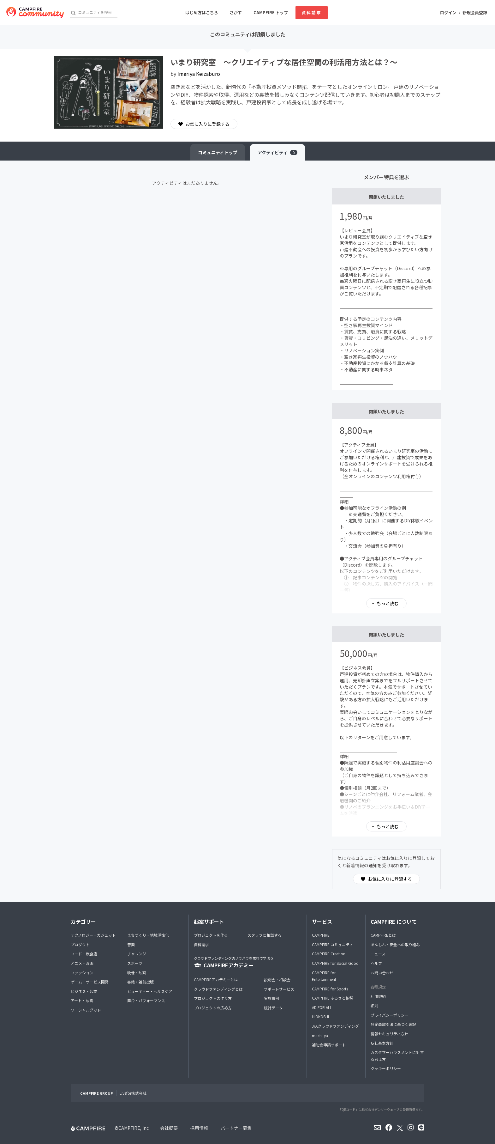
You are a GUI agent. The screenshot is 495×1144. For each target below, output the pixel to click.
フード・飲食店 (84, 953)
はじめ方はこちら (201, 12)
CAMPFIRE (321, 935)
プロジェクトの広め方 (213, 1007)
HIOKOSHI (320, 1016)
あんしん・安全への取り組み (395, 944)
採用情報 (199, 1128)
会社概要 (169, 1128)
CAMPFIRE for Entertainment (324, 976)
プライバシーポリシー (390, 1015)
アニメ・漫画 (82, 963)
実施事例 (271, 998)
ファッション (82, 972)
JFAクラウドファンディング (335, 1026)
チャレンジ (136, 953)
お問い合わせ (382, 972)
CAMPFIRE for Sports (330, 988)
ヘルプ (376, 963)
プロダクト (80, 944)
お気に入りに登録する (204, 124)
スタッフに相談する (265, 935)
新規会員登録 (474, 12)
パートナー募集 (236, 1128)
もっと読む (388, 603)
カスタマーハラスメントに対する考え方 (397, 1056)
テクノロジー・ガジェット (93, 935)
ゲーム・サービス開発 (90, 981)
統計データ (273, 1007)
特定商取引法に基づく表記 (393, 1024)
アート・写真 (82, 1000)
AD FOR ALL (322, 1007)
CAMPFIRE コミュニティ (332, 944)
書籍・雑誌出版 (140, 981)
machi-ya (320, 1035)
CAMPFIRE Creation (328, 953)
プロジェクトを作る (211, 935)
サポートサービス (279, 989)
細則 (374, 1005)
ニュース (378, 953)
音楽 (131, 944)
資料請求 (311, 12)
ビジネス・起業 (84, 991)
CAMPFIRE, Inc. (134, 1128)
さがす (236, 12)
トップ (217, 152)
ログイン (448, 12)
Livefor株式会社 (133, 1093)
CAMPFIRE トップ (270, 12)
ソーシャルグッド (86, 1010)
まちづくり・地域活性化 (148, 935)
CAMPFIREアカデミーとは (216, 979)
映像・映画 (136, 972)
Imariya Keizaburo (198, 73)
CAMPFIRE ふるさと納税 (332, 998)
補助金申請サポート (329, 1044)
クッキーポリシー (386, 1068)
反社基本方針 (382, 1043)
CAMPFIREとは (383, 935)
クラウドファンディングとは (218, 989)
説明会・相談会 (277, 979)
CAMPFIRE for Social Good (335, 963)
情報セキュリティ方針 (389, 1033)
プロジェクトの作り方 (213, 998)
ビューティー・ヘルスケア (149, 991)
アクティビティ (277, 152)
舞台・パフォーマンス (146, 1000)
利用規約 (378, 996)
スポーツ (134, 963)
